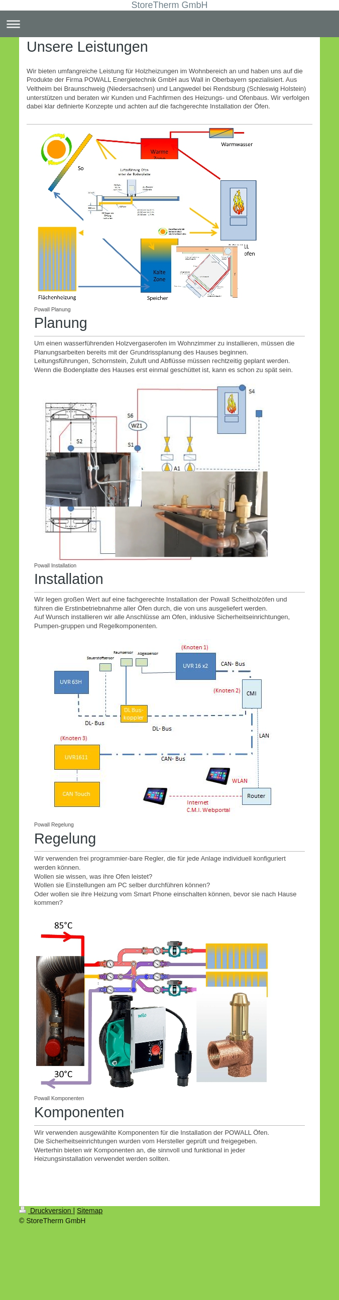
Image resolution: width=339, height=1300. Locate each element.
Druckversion (46, 1211)
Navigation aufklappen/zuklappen (169, 24)
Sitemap (89, 1211)
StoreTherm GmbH (169, 5)
